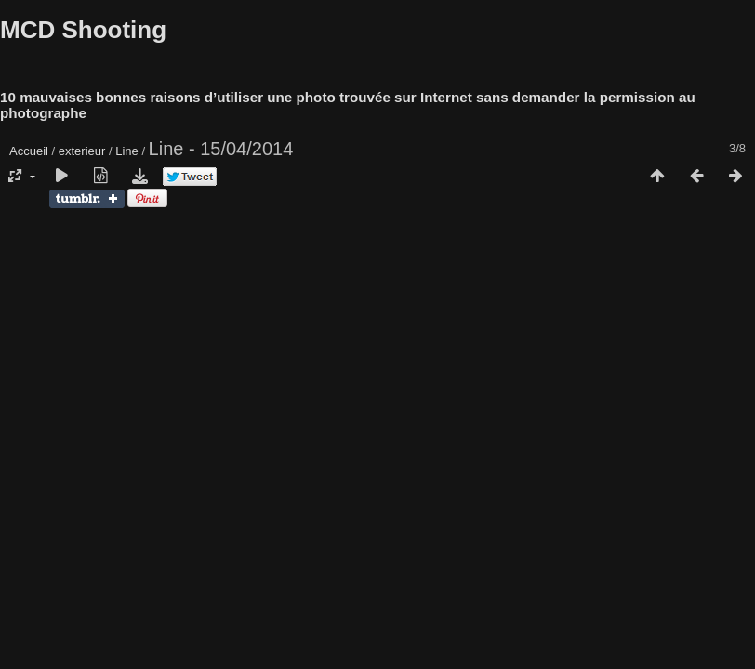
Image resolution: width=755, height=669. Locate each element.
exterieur (82, 151)
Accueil (28, 151)
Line (127, 151)
